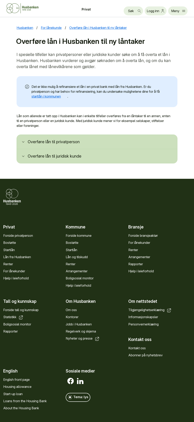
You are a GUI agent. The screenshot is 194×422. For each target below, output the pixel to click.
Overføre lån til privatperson (54, 141)
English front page (16, 380)
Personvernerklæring (143, 324)
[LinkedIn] (80, 381)
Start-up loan (13, 394)
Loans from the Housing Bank (25, 401)
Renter (8, 264)
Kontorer (72, 317)
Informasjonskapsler (143, 317)
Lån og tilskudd (77, 257)
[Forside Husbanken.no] (27, 8)
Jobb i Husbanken (79, 324)
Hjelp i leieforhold (16, 278)
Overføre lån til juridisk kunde (54, 156)
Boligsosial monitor (80, 278)
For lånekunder (14, 271)
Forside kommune (79, 236)
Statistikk (13, 317)
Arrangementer (77, 271)
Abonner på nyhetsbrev (145, 355)
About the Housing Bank (21, 408)
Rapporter (135, 264)
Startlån (9, 250)
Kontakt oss (137, 348)
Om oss (71, 310)
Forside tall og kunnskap (21, 310)
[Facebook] (70, 381)
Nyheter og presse (83, 338)
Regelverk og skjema (81, 331)
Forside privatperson (18, 236)
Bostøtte (9, 243)
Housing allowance (17, 387)
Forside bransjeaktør (143, 236)
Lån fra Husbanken (17, 257)
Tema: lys (78, 397)
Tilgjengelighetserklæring (150, 310)
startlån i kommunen (49, 96)
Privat (86, 9)
